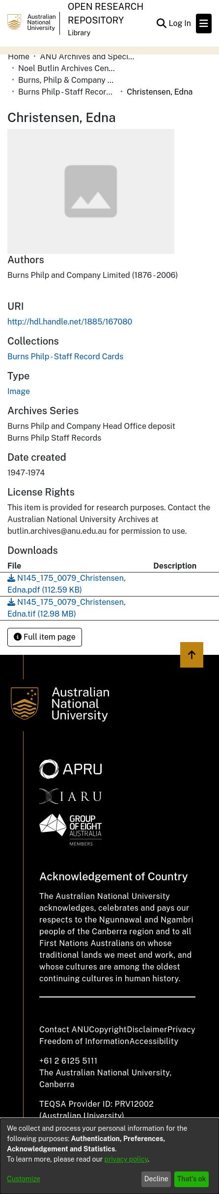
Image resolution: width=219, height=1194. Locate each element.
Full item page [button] (45, 637)
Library (79, 33)
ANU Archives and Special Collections (89, 56)
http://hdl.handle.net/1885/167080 (69, 321)
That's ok (191, 1179)
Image (18, 391)
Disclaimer (147, 1029)
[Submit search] (161, 23)
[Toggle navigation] (204, 23)
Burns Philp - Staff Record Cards (67, 92)
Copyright (108, 1029)
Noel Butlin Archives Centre (67, 68)
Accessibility (153, 1041)
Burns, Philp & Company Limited (67, 80)
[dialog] (109, 1156)
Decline (156, 1179)
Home (18, 56)
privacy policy (126, 1159)
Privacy (181, 1029)
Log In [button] (180, 23)
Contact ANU (64, 1029)
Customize (23, 1179)
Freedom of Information (84, 1041)
